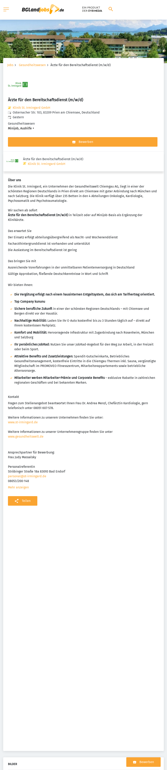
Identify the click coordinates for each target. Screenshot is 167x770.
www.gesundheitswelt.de (25, 417)
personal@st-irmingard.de (27, 456)
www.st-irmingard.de (23, 402)
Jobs (10, 65)
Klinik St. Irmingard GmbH (31, 108)
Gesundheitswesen (32, 65)
